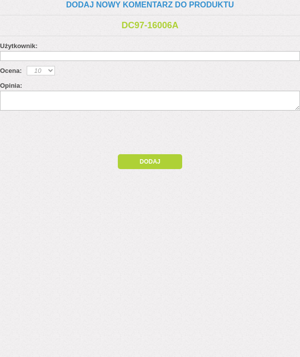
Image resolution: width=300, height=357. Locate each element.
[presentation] (85, 135)
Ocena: (11, 70)
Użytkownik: (19, 46)
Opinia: (11, 85)
